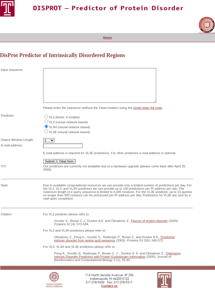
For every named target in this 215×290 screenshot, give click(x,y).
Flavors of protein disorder (149, 220)
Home (107, 37)
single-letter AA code (147, 107)
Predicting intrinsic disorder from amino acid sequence (114, 238)
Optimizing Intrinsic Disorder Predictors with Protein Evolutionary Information (117, 255)
